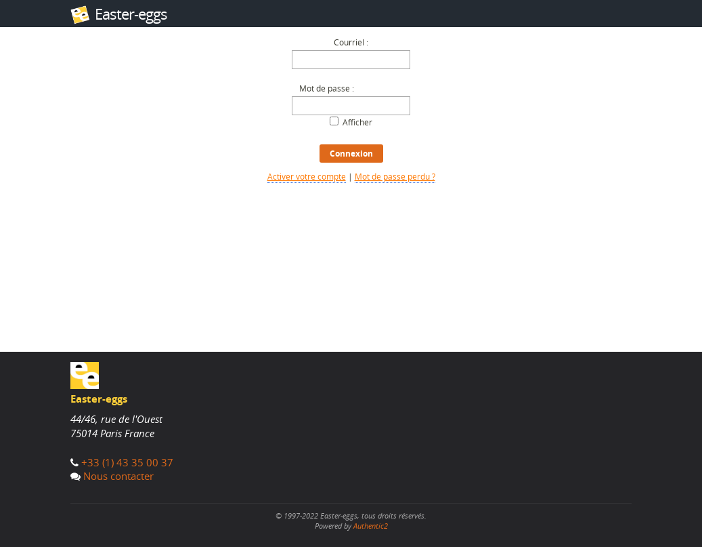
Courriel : (351, 42)
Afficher (357, 122)
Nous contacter (118, 476)
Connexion (351, 153)
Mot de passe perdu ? (395, 176)
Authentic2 (370, 526)
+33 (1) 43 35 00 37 (127, 462)
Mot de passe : (326, 88)
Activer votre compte (306, 176)
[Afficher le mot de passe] (334, 121)
